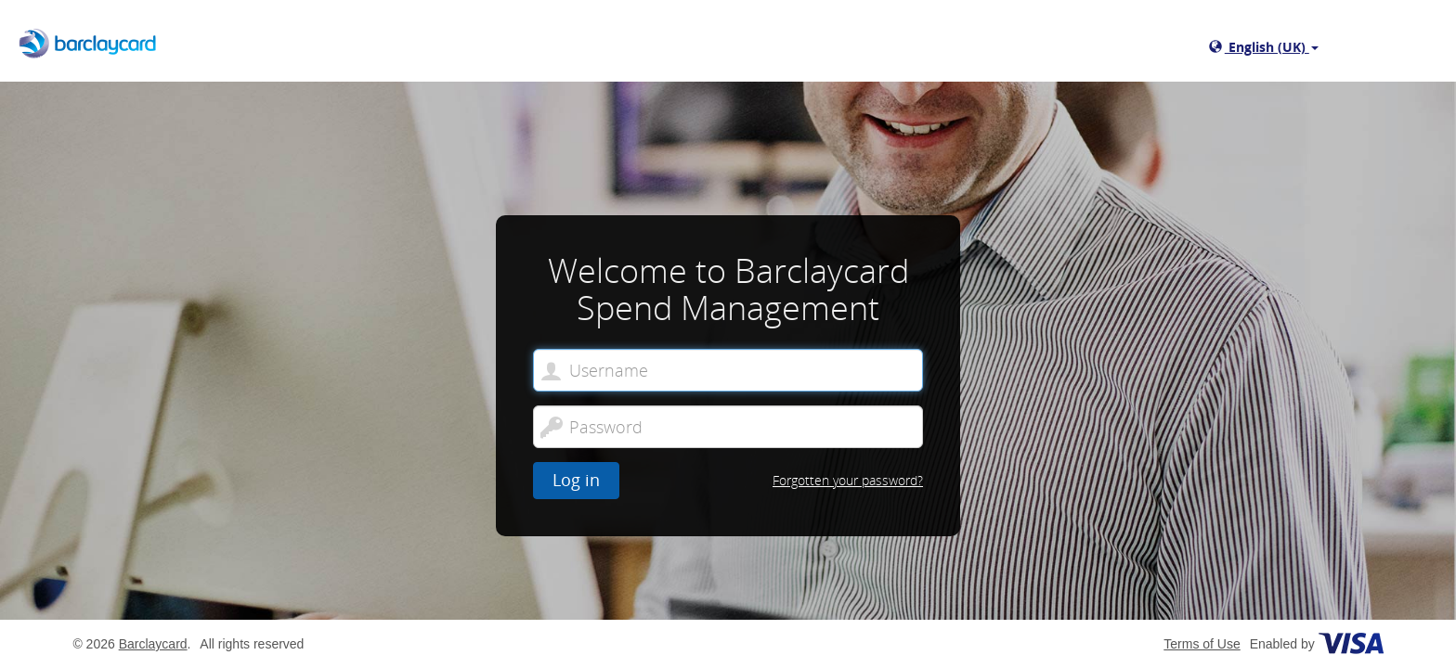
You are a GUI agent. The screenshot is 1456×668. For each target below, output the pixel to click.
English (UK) (1264, 47)
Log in (576, 480)
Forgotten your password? (848, 480)
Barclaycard (153, 643)
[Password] (728, 426)
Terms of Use (1202, 643)
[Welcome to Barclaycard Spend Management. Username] (728, 370)
